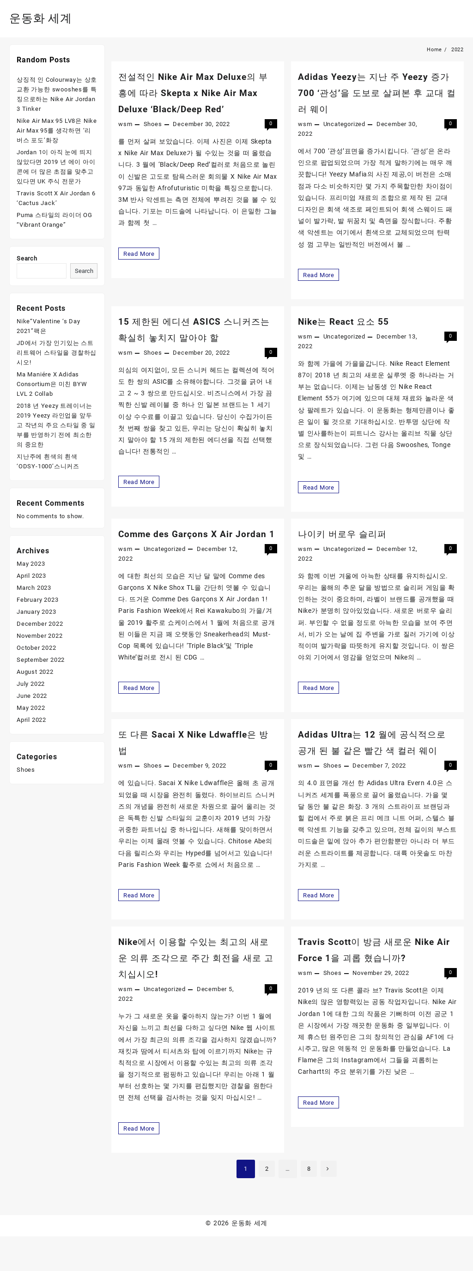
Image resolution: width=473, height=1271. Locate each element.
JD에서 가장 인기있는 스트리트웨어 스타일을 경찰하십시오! (57, 352)
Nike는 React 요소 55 (350, 321)
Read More (141, 254)
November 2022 (39, 635)
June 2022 (32, 695)
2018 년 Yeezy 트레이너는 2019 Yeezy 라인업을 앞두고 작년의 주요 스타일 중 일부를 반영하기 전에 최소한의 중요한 (56, 425)
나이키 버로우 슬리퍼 (348, 534)
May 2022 (31, 707)
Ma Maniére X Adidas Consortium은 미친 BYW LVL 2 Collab (52, 384)
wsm (125, 124)
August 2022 (35, 671)
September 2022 (41, 659)
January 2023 (36, 611)
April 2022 (31, 719)
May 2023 (31, 563)
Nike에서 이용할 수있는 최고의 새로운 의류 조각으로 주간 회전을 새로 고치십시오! (192, 992)
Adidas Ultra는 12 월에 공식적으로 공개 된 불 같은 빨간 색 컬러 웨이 (376, 768)
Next (330, 1203)
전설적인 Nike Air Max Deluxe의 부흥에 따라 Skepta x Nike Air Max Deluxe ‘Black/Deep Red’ (196, 93)
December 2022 (40, 623)
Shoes (153, 124)
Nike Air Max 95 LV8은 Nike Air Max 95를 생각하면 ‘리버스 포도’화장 (57, 130)
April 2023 (31, 575)
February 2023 (37, 599)
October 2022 (36, 647)
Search (27, 258)
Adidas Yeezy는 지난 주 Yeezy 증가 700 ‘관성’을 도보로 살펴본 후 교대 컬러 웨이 (374, 93)
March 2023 (34, 587)
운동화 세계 (46, 17)
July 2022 (31, 683)
